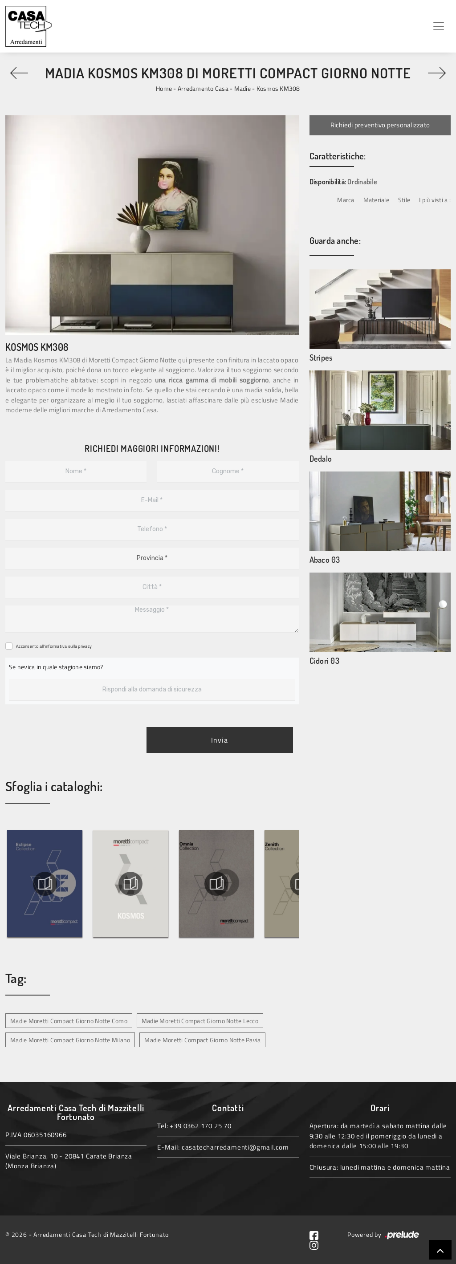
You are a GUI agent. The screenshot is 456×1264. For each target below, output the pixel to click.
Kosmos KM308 (278, 88)
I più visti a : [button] (435, 199)
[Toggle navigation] (439, 26)
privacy (85, 646)
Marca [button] (345, 199)
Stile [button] (404, 199)
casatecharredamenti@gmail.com (235, 1147)
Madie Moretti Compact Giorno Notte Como (68, 1020)
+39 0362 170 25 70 (200, 1126)
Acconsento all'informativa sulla (54, 646)
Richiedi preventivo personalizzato (380, 125)
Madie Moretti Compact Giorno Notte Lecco (200, 1020)
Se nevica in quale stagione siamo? (56, 666)
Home (164, 88)
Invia (219, 740)
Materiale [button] (376, 199)
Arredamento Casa (203, 88)
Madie (242, 88)
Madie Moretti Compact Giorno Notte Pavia (202, 1040)
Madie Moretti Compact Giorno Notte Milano (70, 1040)
